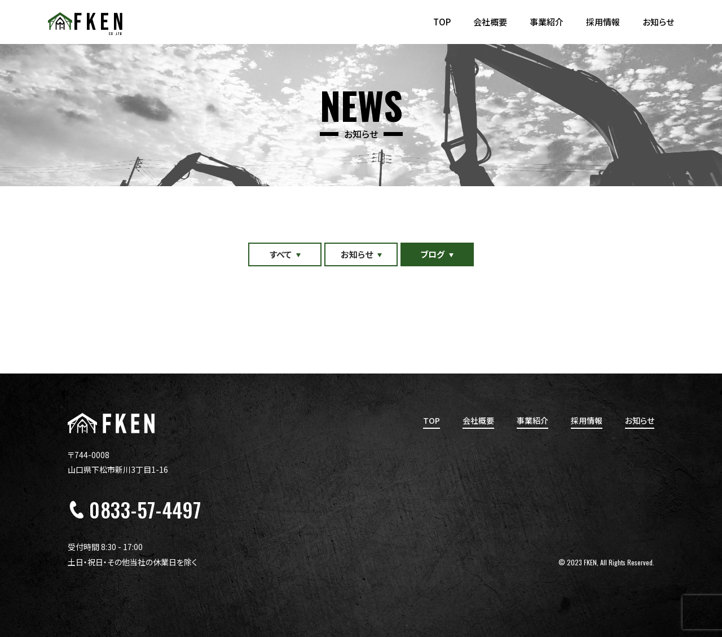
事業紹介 (546, 22)
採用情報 (603, 22)
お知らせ (658, 22)
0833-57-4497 (145, 509)
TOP (442, 22)
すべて (281, 254)
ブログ (433, 254)
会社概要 (490, 22)
